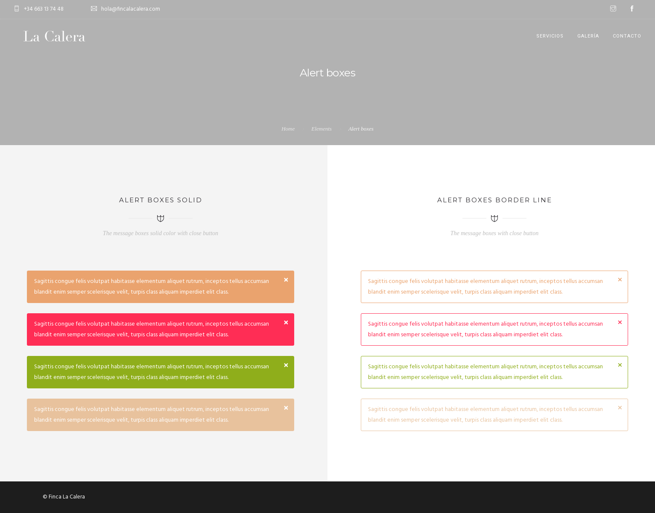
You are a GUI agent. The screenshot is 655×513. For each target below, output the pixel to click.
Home (288, 128)
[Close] (286, 280)
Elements (321, 128)
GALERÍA (588, 36)
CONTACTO (627, 36)
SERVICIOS (550, 36)
